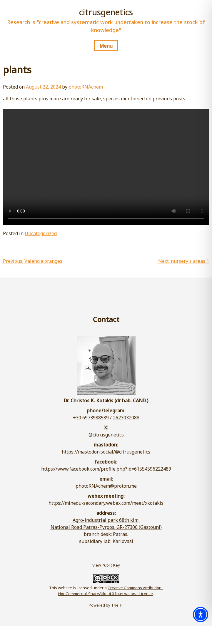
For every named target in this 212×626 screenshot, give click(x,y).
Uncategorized (41, 233)
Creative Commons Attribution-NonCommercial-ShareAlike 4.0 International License (110, 590)
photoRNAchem (86, 87)
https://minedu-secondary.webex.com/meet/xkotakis (106, 503)
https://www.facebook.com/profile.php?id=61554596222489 (106, 469)
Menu (106, 46)
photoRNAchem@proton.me (106, 486)
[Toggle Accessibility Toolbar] (200, 614)
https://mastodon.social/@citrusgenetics (106, 452)
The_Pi (117, 605)
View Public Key (106, 565)
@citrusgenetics (106, 434)
